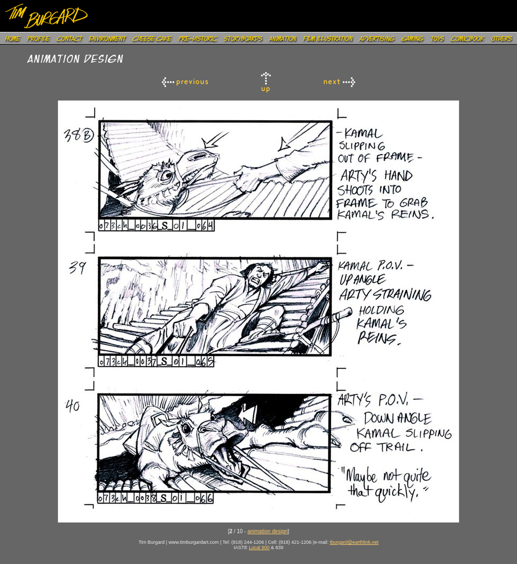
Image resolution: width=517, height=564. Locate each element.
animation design (268, 531)
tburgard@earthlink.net (354, 542)
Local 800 (259, 547)
